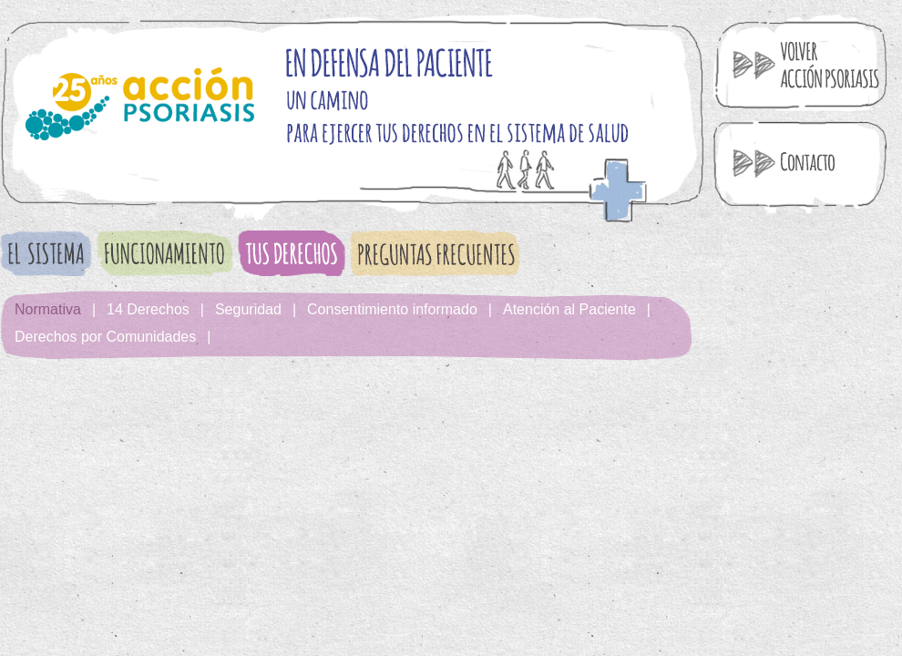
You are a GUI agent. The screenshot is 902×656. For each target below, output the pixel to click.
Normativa (48, 309)
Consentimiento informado (392, 309)
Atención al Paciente (569, 309)
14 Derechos (148, 309)
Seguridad (248, 309)
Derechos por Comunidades (105, 336)
